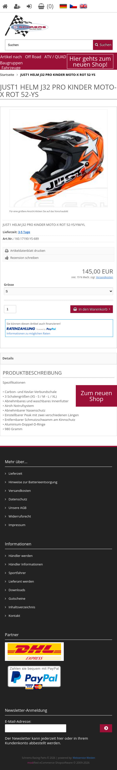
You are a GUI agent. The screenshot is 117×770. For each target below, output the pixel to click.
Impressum (15, 525)
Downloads (15, 590)
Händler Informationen (24, 564)
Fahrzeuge (10, 67)
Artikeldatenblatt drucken (27, 251)
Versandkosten (104, 277)
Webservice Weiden (84, 757)
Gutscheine (15, 598)
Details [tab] (7, 358)
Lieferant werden (19, 581)
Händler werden (19, 555)
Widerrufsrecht (18, 516)
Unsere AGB (15, 508)
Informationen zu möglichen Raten (28, 333)
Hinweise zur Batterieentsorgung (31, 482)
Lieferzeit (13, 473)
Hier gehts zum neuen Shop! (90, 61)
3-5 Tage (24, 232)
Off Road (33, 56)
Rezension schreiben (24, 258)
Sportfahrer (15, 573)
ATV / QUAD (55, 56)
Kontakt (12, 615)
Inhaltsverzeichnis (20, 607)
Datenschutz (16, 499)
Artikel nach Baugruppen (11, 60)
